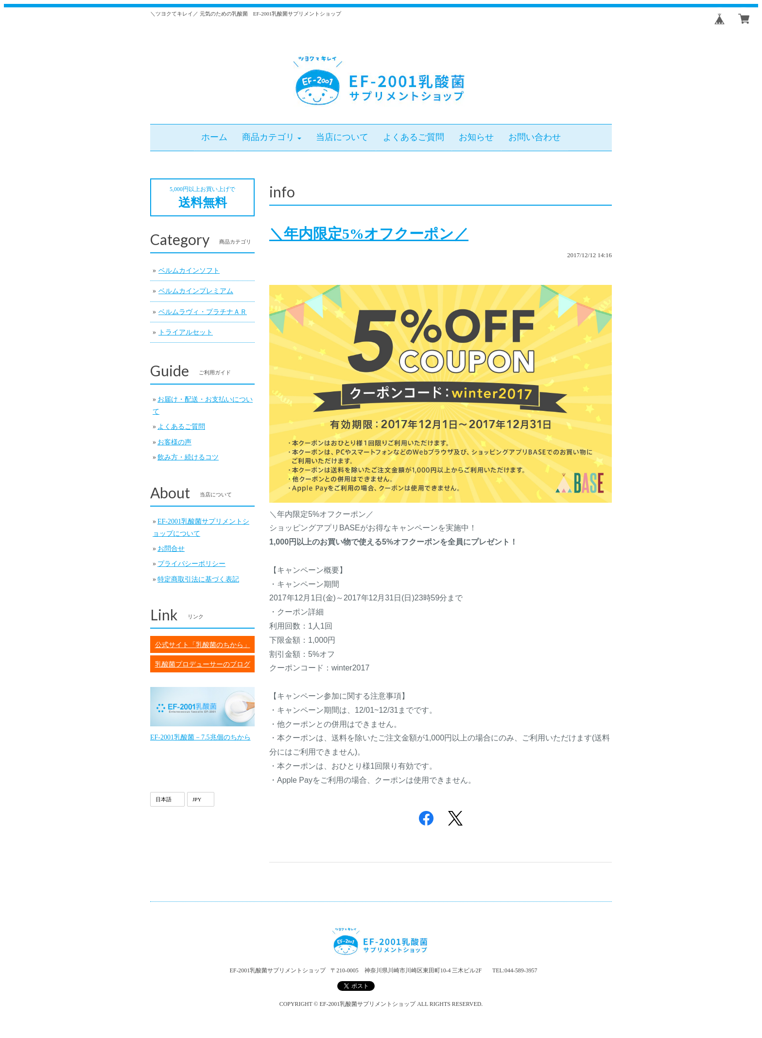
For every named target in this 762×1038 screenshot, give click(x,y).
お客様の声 (174, 442)
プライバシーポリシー (191, 563)
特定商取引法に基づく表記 (198, 579)
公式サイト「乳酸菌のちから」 (202, 644)
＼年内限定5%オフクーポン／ (368, 234)
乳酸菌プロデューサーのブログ (202, 664)
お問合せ (171, 548)
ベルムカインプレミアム (195, 291)
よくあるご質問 (181, 426)
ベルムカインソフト (189, 270)
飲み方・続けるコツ (188, 457)
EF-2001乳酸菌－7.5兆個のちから (200, 737)
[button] (272, 137)
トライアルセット (185, 332)
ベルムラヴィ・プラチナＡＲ (202, 312)
